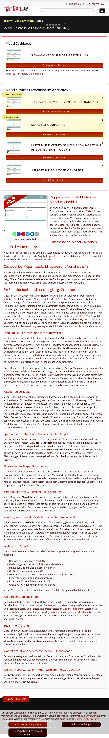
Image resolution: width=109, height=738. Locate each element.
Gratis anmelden (16, 699)
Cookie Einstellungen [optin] (81, 724)
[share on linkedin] (32, 234)
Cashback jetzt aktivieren (54, 65)
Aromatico (53, 605)
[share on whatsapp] (14, 234)
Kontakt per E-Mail (74, 3)
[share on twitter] (28, 234)
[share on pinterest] (23, 234)
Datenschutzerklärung (87, 718)
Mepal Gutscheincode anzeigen (55, 111)
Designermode (71, 608)
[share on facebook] (18, 234)
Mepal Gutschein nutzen (54, 134)
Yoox (29, 608)
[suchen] (93, 10)
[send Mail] (37, 234)
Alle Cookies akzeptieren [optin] (28, 724)
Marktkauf (83, 612)
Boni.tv (7, 20)
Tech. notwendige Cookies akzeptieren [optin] (28, 732)
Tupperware (91, 368)
